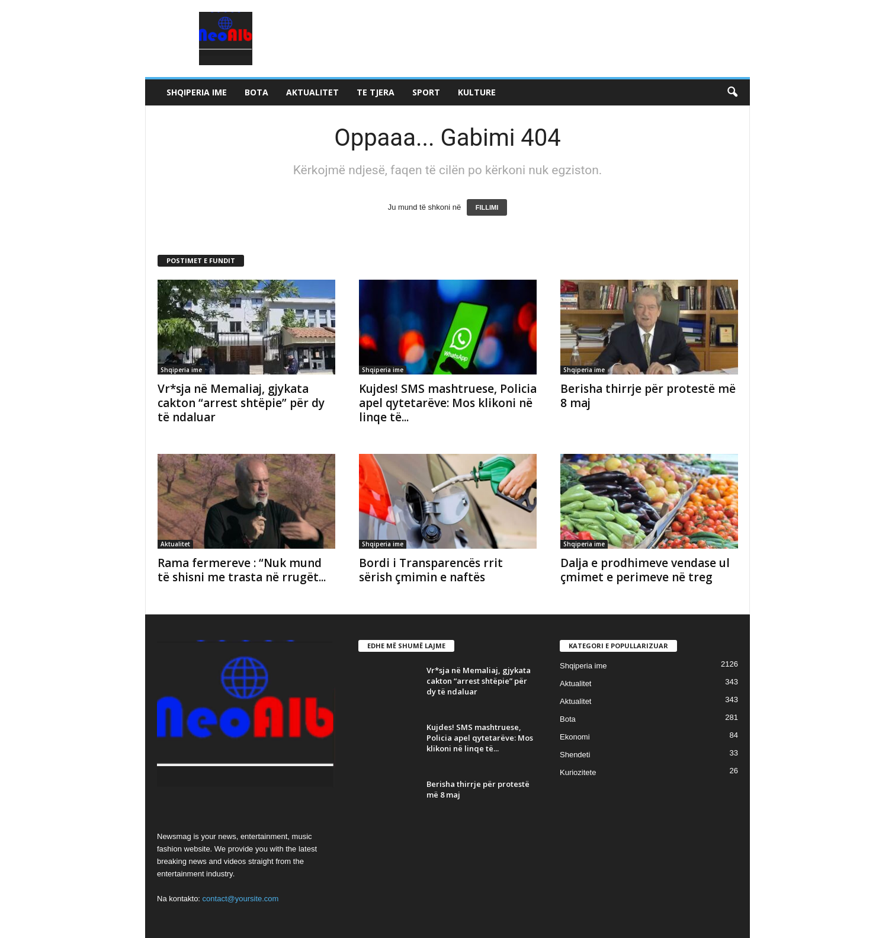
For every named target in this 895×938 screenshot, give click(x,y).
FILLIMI (487, 207)
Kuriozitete (578, 772)
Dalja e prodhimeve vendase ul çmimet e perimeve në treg (645, 570)
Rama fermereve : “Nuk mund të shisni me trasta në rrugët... (242, 570)
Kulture (477, 92)
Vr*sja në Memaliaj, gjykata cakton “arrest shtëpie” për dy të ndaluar (241, 403)
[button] (732, 92)
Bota (256, 92)
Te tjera (375, 92)
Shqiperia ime (196, 92)
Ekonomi (575, 736)
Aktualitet (312, 92)
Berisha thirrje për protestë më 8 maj (648, 396)
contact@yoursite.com (241, 898)
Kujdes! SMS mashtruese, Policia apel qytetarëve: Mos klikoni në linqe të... (448, 403)
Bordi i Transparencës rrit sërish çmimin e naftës (431, 570)
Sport (426, 92)
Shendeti (575, 754)
